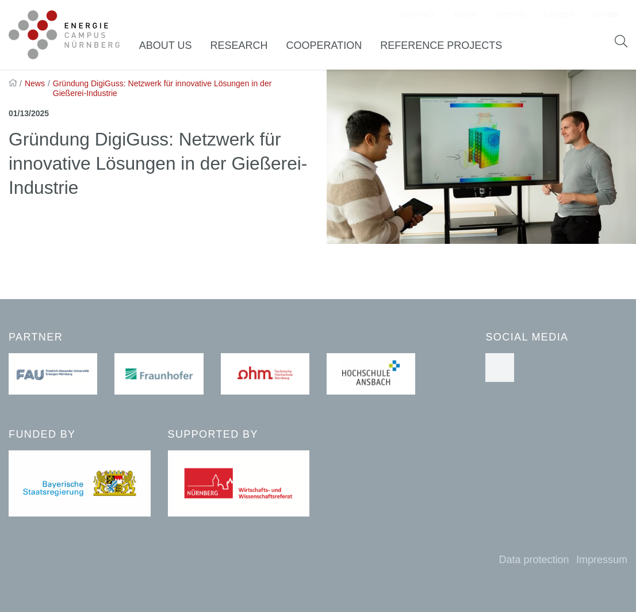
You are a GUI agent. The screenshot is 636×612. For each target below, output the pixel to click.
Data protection (534, 559)
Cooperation (324, 45)
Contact (418, 14)
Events (510, 14)
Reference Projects (441, 45)
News (465, 14)
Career (558, 14)
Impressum (601, 559)
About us (165, 45)
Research (238, 45)
